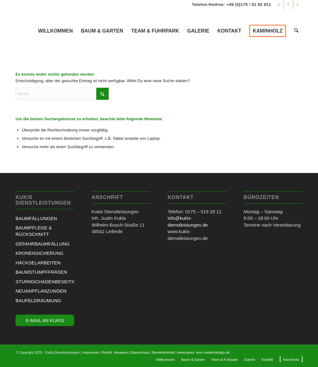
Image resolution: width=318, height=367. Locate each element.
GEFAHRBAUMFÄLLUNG (43, 243)
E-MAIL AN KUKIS (45, 320)
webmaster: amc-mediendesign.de (203, 352)
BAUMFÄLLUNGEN (36, 218)
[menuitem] (55, 31)
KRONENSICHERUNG (39, 253)
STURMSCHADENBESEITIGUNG (45, 281)
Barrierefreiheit (163, 352)
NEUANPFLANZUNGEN (41, 291)
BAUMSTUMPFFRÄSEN (41, 272)
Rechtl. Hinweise (115, 352)
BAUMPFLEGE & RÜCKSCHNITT (34, 231)
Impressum (91, 352)
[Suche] (297, 31)
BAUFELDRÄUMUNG (38, 300)
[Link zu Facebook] (279, 4)
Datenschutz (139, 352)
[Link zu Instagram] (288, 4)
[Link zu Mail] (297, 4)
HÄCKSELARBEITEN (38, 262)
